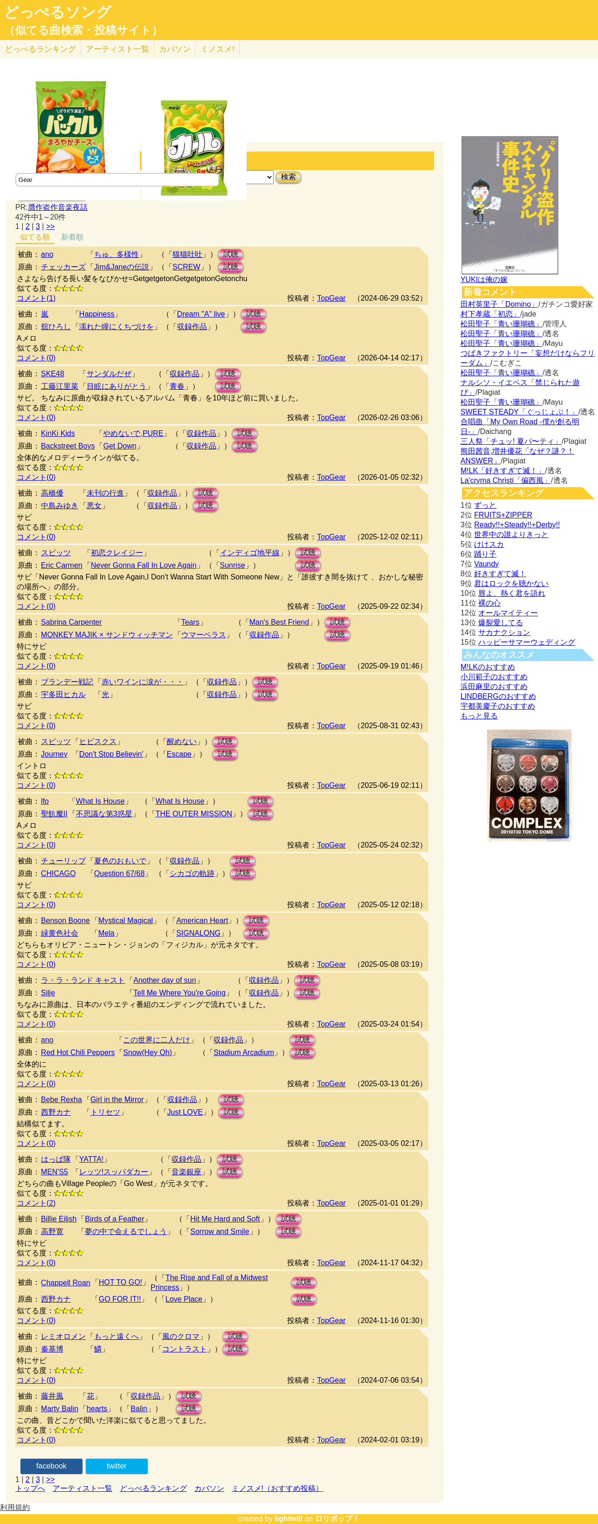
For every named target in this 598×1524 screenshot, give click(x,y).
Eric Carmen (61, 565)
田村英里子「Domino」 (499, 304)
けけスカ (489, 544)
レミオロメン (63, 1336)
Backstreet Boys (68, 446)
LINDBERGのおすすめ (498, 696)
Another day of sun (164, 980)
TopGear (331, 298)
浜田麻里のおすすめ (494, 686)
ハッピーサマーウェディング (526, 642)
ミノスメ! (217, 49)
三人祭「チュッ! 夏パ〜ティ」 (511, 441)
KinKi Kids (58, 433)
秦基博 (52, 1349)
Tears (190, 622)
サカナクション (504, 632)
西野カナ (56, 1112)
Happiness (97, 314)
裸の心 (489, 603)
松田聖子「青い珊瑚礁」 (502, 324)
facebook (51, 1466)
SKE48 (52, 374)
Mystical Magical (125, 920)
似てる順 (35, 237)
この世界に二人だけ (156, 1040)
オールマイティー (508, 613)
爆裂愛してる (500, 623)
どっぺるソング (57, 12)
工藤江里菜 (59, 386)
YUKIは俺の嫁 (484, 279)
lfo (45, 801)
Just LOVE (185, 1112)
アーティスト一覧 (82, 1488)
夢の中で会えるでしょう (126, 1231)
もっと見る (479, 716)
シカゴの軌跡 (192, 873)
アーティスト (117, 49)
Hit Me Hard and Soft (225, 1219)
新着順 (72, 237)
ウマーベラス (203, 635)
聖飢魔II (54, 814)
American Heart (202, 920)
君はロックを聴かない (511, 583)
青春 (177, 386)
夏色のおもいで (120, 861)
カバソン (175, 49)
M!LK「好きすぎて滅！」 (503, 471)
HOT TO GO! (120, 1282)
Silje (48, 993)
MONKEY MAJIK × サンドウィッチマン (107, 635)
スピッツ (56, 553)
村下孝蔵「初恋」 (490, 314)
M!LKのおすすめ (488, 667)
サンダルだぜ (109, 374)
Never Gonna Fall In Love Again (144, 565)
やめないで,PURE (133, 433)
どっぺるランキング (153, 1488)
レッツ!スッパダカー (113, 1172)
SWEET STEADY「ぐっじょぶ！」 (519, 412)
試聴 (230, 254)
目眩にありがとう (116, 386)
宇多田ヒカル (63, 694)
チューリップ (63, 861)
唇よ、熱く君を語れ (511, 593)
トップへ (30, 1488)
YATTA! (91, 1159)
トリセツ (105, 1112)
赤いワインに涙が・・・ (143, 682)
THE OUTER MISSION (194, 814)
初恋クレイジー (117, 553)
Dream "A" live (201, 314)
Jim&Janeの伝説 (121, 267)
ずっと (485, 505)
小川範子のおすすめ (494, 677)
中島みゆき (59, 506)
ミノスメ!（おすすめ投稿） (277, 1488)
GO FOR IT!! (120, 1299)
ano (47, 254)
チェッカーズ (63, 267)
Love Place (183, 1299)
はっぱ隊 (56, 1159)
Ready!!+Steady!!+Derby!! (517, 525)
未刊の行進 (105, 493)
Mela (106, 933)
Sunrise (232, 565)
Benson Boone (65, 920)
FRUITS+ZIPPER (503, 515)
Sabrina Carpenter (71, 622)
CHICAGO (58, 873)
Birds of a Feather (114, 1219)
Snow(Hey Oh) (147, 1052)
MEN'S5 (54, 1172)
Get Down (119, 446)
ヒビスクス (98, 741)
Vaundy (486, 564)
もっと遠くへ (116, 1336)
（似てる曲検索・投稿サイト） (83, 30)
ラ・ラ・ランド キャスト (83, 980)
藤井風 (52, 1396)
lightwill (288, 1519)
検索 (288, 177)
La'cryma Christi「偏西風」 (506, 480)
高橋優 (52, 493)
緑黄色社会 (59, 933)
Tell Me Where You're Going (179, 993)
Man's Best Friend (279, 622)
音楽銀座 (186, 1172)
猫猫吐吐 (187, 254)
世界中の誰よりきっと (511, 534)
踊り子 (485, 554)
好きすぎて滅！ (500, 574)
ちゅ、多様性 (116, 254)
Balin (139, 1409)
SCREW (186, 267)
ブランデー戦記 (67, 682)
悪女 (94, 506)
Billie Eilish (58, 1219)
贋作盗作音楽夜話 (58, 207)
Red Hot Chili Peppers (78, 1052)
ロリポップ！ (337, 1519)
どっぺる (40, 49)
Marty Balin (59, 1409)
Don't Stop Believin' (111, 754)
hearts (97, 1409)
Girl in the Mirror (117, 1099)
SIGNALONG (198, 933)
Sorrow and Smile (219, 1231)
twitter (117, 1466)
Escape (179, 754)
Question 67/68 (119, 873)
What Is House (100, 801)
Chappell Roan (65, 1283)
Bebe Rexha (61, 1099)
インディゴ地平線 (250, 553)
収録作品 (192, 327)
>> (50, 226)
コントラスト (184, 1349)
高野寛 (52, 1231)
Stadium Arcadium (243, 1052)
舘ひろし (56, 327)
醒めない (182, 741)
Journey (54, 754)
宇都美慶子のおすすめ (498, 706)
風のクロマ (180, 1336)
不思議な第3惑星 (104, 814)
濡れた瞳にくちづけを (116, 327)
